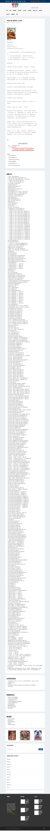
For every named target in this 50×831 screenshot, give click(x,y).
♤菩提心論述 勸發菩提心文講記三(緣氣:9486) (15, 375)
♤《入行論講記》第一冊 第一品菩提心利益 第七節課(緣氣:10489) (18, 219)
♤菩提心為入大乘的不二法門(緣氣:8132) (14, 621)
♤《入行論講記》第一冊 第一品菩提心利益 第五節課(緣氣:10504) (18, 216)
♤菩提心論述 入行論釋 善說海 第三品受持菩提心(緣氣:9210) (18, 469)
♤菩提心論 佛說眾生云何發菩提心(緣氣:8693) (15, 571)
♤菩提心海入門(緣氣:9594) (12, 204)
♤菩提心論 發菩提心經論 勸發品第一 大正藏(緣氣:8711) (16, 491)
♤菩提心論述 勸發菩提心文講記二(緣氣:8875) (15, 376)
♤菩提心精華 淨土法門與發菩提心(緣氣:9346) (15, 350)
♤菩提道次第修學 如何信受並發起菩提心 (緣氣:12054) (16, 258)
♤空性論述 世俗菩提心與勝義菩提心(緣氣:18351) (15, 479)
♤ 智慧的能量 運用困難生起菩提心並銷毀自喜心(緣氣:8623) (17, 282)
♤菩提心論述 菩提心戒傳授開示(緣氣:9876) (15, 439)
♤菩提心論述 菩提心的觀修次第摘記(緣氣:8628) (15, 394)
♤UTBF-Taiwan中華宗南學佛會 (12, 698)
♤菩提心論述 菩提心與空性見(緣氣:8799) (14, 387)
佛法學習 (29, 10)
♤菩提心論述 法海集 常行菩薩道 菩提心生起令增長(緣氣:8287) (18, 419)
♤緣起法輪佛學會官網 (11, 705)
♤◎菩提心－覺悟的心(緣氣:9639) (13, 176)
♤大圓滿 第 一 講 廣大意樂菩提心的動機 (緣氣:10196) (16, 516)
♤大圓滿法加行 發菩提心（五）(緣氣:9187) (14, 591)
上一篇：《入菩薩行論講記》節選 (13, 145)
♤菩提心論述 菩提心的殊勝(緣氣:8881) (14, 427)
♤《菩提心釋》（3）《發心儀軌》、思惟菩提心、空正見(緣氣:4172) (19, 654)
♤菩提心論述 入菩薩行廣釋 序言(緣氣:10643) (15, 455)
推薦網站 (13, 14)
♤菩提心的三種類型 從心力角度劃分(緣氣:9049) (15, 543)
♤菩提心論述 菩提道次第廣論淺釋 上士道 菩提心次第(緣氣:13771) (18, 461)
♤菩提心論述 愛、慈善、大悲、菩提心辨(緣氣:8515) (16, 432)
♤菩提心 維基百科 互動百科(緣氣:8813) (14, 518)
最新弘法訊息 (8, 1)
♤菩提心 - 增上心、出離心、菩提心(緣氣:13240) (15, 329)
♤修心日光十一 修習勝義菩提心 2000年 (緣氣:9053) (16, 319)
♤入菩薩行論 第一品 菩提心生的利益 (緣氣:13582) (16, 194)
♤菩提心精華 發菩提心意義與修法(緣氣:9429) (15, 361)
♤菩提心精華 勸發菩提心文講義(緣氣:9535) (14, 344)
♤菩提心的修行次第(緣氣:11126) (13, 633)
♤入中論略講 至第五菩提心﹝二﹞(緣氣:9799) (15, 265)
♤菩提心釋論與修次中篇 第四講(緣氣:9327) (14, 312)
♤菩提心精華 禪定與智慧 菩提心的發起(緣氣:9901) (16, 365)
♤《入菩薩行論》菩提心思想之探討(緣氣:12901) (15, 180)
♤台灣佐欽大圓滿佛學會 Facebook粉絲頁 (14, 701)
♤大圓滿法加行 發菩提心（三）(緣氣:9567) (14, 594)
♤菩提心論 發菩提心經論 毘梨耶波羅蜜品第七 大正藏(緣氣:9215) (18, 500)
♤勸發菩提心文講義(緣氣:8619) (12, 240)
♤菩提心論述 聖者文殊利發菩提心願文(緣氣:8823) (15, 433)
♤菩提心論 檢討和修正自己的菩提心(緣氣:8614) (15, 575)
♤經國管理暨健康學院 (11, 721)
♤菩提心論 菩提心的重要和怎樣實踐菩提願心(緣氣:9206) (17, 572)
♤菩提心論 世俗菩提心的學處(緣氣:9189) (14, 561)
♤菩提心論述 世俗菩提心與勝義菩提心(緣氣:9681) (15, 480)
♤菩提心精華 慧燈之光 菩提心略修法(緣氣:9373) (15, 354)
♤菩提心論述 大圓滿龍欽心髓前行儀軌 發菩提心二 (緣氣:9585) (18, 397)
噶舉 (13, 1)
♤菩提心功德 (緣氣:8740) (11, 382)
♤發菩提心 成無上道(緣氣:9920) (12, 325)
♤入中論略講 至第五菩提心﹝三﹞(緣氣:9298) (15, 266)
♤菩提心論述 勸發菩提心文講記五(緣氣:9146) (15, 372)
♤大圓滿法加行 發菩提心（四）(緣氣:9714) (14, 593)
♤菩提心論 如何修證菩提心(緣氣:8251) (14, 615)
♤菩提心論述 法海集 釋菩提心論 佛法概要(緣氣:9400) (16, 425)
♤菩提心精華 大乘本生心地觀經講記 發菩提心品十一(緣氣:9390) (18, 355)
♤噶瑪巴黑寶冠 (10, 686)
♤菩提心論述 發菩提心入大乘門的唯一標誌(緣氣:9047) (17, 434)
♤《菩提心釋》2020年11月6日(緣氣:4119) (14, 648)
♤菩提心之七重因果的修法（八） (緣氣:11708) (15, 300)
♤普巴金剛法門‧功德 (10, 682)
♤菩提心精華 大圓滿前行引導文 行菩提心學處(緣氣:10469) (17, 340)
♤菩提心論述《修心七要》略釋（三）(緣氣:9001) (15, 482)
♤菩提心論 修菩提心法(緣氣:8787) (13, 486)
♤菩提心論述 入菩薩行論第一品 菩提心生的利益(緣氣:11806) (18, 465)
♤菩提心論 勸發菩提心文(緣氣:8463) (13, 525)
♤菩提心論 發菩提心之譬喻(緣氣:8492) (14, 566)
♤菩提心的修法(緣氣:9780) (12, 254)
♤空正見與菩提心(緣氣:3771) (12, 650)
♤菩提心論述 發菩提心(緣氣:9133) (13, 380)
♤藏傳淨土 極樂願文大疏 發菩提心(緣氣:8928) (15, 259)
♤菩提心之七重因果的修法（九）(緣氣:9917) (15, 301)
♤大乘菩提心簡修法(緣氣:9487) (12, 202)
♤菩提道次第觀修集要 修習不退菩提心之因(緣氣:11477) (16, 261)
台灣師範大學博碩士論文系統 (14, 159)
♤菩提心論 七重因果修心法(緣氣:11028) (14, 614)
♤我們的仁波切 (10, 720)
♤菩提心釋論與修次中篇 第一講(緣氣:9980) (14, 308)
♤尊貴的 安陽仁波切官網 (11, 706)
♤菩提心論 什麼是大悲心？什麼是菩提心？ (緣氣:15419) (17, 512)
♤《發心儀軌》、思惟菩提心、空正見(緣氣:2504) (15, 664)
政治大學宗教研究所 (12, 155)
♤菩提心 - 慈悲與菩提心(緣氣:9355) (13, 332)
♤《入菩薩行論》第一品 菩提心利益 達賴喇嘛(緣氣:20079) (17, 243)
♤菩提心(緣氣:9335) (10, 519)
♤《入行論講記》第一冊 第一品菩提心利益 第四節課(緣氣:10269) (18, 215)
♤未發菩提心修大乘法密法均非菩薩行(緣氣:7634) (15, 532)
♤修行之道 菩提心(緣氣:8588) (12, 272)
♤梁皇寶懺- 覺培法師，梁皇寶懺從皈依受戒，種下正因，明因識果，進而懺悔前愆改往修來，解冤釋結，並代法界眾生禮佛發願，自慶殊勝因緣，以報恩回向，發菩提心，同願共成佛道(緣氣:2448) (24, 669)
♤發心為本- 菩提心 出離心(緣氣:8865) (13, 630)
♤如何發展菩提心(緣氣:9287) (12, 184)
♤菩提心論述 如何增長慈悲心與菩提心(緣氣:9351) (15, 437)
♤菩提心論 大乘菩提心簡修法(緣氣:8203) (14, 569)
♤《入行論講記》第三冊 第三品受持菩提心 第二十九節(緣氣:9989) (18, 230)
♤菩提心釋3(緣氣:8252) (11, 586)
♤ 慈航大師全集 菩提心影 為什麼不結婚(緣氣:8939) (16, 444)
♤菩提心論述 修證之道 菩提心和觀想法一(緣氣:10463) (17, 451)
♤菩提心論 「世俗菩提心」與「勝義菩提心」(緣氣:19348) (17, 489)
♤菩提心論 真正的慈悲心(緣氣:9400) (13, 508)
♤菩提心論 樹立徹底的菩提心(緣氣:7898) (14, 579)
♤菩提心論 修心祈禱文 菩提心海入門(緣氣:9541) (15, 548)
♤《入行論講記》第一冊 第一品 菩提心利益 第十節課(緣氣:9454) (18, 223)
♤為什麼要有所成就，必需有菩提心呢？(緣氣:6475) (16, 644)
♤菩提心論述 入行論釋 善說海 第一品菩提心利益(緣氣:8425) (18, 468)
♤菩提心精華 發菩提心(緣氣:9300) (13, 351)
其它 (8, 787)
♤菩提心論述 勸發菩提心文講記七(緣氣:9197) (15, 369)
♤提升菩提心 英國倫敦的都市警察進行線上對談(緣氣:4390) (17, 661)
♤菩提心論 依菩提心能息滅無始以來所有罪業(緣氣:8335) (17, 536)
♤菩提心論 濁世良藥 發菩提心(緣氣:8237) (14, 557)
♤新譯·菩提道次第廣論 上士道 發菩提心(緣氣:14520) (16, 276)
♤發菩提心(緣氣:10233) (11, 326)
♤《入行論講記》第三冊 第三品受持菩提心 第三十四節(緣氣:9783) (18, 237)
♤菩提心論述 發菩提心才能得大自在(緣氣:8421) (15, 405)
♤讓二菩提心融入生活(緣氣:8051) (13, 284)
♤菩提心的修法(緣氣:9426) (12, 622)
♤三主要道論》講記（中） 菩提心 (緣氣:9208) (15, 625)
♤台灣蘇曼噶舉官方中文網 (11, 699)
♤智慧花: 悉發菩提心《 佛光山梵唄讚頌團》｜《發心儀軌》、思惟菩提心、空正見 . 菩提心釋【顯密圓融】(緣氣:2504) (24, 666)
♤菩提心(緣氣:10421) (11, 205)
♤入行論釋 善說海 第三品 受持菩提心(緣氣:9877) (15, 209)
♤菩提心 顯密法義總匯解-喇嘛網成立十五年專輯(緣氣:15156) (17, 632)
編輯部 (9, 784)
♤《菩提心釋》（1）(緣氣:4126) (13, 651)
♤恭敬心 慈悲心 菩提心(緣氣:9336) (13, 207)
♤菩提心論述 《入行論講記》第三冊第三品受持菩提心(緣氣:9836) (18, 462)
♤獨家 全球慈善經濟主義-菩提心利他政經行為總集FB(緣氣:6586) (18, 641)
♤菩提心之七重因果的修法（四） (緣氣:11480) (15, 294)
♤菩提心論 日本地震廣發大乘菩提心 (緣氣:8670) (15, 514)
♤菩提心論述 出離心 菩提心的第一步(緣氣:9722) (15, 411)
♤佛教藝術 (9, 723)
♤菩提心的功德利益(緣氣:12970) (13, 616)
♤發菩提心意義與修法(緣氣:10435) (13, 198)
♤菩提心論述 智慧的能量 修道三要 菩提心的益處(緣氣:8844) (17, 441)
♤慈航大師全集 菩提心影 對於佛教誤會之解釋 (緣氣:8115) (17, 447)
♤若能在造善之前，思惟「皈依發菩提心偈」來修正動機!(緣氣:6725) (19, 643)
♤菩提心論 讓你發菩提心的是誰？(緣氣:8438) (15, 573)
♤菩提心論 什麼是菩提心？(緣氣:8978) (14, 568)
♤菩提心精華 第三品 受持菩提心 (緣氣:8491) (15, 336)
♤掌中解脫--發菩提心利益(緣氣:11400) (14, 186)
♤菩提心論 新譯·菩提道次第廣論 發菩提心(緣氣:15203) (16, 529)
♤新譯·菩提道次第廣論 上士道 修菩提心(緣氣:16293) (16, 275)
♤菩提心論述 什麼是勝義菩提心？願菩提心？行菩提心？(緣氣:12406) (19, 409)
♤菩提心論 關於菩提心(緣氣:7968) (13, 558)
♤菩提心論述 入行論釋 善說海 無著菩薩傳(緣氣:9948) (17, 466)
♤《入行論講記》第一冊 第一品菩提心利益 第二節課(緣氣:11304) (18, 212)
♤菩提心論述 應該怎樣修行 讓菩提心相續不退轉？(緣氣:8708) (18, 386)
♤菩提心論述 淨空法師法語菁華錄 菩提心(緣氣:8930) (16, 454)
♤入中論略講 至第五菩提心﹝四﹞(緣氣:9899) (15, 268)
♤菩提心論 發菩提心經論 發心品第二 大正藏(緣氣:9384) (16, 493)
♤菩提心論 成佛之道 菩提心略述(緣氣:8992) (14, 523)
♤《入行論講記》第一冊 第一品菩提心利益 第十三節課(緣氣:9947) (18, 227)
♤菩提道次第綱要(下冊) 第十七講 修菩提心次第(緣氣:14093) (17, 191)
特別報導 (19, 10)
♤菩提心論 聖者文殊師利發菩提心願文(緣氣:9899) (15, 551)
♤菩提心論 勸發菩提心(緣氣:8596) (13, 555)
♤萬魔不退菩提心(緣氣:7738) (12, 547)
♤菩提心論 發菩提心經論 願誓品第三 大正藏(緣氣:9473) (16, 494)
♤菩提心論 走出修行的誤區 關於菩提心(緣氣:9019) (16, 618)
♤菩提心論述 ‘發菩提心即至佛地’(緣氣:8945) (14, 404)
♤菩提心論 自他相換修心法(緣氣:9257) (14, 612)
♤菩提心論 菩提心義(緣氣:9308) (12, 522)
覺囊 (20, 1)
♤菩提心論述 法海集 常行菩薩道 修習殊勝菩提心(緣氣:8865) (17, 423)
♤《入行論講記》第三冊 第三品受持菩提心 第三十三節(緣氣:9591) (18, 236)
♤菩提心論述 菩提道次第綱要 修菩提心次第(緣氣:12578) (17, 475)
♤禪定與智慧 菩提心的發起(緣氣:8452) (14, 283)
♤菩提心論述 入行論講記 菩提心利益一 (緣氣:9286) (17, 457)
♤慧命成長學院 (10, 708)
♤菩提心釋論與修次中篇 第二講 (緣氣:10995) (15, 309)
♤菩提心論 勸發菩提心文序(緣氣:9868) (14, 526)
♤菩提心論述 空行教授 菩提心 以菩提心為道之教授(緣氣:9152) (18, 429)
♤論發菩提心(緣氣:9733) (11, 187)
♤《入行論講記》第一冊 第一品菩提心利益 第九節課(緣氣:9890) (18, 222)
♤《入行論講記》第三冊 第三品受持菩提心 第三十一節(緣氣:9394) (18, 233)
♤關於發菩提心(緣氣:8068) (12, 252)
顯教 (24, 1)
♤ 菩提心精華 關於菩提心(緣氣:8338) (13, 362)
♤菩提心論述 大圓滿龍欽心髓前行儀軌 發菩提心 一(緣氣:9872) (18, 398)
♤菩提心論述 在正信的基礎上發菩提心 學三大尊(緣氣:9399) (17, 407)
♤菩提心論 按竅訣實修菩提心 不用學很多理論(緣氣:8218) (17, 590)
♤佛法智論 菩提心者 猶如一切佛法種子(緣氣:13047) (16, 483)
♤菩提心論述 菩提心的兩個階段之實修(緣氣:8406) (15, 426)
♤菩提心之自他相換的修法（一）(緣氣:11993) (15, 637)
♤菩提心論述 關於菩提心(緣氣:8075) (13, 400)
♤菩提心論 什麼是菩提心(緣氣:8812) (13, 511)
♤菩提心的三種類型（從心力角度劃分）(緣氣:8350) (16, 605)
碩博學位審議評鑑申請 (23, 143)
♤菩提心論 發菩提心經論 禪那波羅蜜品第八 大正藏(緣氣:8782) (18, 501)
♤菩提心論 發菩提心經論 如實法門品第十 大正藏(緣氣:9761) (17, 504)
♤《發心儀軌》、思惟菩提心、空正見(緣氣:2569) (15, 662)
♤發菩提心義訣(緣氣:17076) (12, 190)
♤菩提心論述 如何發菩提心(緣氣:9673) (14, 408)
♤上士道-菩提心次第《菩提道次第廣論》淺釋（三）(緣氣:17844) (18, 179)
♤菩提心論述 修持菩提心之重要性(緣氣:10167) (15, 401)
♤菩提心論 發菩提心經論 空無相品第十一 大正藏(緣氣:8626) (17, 507)
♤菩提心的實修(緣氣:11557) (12, 197)
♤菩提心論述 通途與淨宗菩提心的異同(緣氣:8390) (15, 384)
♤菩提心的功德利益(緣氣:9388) (12, 304)
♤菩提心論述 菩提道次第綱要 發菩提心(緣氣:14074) (16, 476)
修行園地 (40, 10)
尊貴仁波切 (35, 10)
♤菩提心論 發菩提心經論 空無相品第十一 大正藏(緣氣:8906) (17, 505)
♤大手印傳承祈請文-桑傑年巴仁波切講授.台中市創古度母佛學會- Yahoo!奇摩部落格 (21, 685)
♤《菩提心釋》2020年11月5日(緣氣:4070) (14, 647)
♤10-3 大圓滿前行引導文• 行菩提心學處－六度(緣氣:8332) (17, 626)
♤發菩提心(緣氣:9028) (11, 636)
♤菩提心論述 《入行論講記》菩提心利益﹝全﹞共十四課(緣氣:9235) (19, 458)
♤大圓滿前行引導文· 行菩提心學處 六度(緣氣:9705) (16, 248)
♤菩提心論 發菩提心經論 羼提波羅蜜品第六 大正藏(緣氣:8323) (18, 498)
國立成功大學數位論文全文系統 (14, 165)
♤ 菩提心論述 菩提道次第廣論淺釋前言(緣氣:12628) (16, 459)
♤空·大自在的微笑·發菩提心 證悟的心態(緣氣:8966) (16, 255)
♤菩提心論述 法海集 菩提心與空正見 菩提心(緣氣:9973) (16, 416)
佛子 (8, 782)
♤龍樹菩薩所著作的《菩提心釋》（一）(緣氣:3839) (16, 657)
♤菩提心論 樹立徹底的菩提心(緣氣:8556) (14, 533)
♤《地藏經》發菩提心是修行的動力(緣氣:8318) (15, 540)
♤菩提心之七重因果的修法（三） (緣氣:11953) (15, 293)
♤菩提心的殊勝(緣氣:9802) (12, 262)
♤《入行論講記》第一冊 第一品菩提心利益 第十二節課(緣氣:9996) (18, 226)
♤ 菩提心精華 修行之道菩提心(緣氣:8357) (14, 364)
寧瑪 (11, 1)
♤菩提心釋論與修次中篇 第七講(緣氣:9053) (14, 316)
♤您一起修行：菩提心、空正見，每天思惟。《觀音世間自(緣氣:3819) (19, 655)
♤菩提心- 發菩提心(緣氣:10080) (12, 333)
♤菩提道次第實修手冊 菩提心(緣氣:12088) (14, 273)
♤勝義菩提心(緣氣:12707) (11, 269)
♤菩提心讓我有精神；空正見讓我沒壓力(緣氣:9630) (16, 604)
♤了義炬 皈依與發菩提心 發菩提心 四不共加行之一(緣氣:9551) (18, 307)
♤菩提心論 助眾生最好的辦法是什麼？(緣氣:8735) (15, 580)
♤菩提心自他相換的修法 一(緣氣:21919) (14, 366)
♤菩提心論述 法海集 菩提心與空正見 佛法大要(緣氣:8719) (17, 418)
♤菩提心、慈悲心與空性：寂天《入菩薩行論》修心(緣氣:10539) (18, 601)
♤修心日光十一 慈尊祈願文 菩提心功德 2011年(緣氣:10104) (17, 323)
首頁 (7, 10)
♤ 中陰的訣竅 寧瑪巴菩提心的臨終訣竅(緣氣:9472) (16, 539)
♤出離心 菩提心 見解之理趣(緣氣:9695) (14, 200)
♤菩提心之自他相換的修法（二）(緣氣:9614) (15, 639)
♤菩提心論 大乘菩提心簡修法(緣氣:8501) (14, 589)
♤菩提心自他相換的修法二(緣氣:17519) (14, 368)
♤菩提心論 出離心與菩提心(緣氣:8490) (14, 562)
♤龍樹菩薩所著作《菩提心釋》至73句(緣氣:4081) (15, 658)
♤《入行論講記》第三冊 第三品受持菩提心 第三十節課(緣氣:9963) (18, 232)
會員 (10, 10)
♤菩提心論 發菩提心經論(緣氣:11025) (13, 490)
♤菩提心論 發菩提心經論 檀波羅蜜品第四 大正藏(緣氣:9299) (17, 496)
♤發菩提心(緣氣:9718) (11, 201)
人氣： (19, 22)
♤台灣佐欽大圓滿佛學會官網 (12, 702)
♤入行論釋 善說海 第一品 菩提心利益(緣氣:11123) (16, 208)
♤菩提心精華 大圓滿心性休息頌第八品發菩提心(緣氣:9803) (17, 359)
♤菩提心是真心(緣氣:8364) (12, 330)
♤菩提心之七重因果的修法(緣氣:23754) (14, 290)
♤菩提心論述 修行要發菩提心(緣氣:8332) (14, 412)
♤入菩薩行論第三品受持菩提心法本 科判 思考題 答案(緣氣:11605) (18, 280)
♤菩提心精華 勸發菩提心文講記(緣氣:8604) (14, 343)
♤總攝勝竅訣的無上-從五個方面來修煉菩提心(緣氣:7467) (17, 640)
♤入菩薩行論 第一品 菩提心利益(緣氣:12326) (15, 279)
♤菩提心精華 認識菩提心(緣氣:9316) (13, 334)
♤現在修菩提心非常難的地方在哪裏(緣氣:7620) (15, 544)
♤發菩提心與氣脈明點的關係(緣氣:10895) (14, 608)
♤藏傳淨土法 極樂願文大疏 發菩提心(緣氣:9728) (15, 277)
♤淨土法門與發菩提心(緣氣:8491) (13, 241)
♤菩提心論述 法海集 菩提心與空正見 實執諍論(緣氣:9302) (17, 415)
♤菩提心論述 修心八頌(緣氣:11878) (13, 484)
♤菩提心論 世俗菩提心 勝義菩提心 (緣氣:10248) (15, 487)
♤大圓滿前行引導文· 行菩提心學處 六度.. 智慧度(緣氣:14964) (17, 250)
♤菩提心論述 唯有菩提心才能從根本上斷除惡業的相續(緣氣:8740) (18, 473)
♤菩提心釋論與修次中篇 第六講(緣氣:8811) (14, 315)
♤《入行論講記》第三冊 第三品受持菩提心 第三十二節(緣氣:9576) (18, 234)
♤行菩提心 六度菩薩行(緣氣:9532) (13, 287)
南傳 (8, 777)
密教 (8, 779)
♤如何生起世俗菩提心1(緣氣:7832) (13, 623)
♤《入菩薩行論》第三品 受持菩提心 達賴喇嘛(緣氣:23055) (17, 244)
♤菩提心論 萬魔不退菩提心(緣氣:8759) (14, 576)
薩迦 (18, 1)
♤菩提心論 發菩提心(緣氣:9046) (12, 582)
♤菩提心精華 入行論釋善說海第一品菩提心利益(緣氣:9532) (17, 337)
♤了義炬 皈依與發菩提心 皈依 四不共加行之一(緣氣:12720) (17, 305)
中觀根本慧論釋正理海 (27, 810)
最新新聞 (14, 10)
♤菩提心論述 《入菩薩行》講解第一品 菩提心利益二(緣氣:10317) (18, 391)
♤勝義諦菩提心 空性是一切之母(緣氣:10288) (15, 247)
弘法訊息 (24, 10)
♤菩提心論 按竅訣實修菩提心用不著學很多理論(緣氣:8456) (17, 607)
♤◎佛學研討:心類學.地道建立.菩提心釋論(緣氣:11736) (16, 177)
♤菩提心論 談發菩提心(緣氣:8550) (13, 550)
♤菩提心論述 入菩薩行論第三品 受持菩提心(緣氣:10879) (17, 464)
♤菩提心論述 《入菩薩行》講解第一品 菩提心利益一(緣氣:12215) (18, 393)
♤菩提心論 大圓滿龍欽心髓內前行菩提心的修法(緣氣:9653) (17, 559)
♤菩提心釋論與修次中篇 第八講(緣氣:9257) (14, 318)
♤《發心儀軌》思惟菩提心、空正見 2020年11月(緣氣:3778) (17, 646)
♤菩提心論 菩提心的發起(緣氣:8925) (13, 554)
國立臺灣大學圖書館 (12, 161)
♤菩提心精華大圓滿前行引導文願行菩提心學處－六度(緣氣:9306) (18, 341)
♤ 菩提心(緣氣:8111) (10, 251)
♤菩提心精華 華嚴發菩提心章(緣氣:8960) (14, 358)
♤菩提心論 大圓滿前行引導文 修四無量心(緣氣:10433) (16, 537)
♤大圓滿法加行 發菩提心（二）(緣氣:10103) (15, 596)
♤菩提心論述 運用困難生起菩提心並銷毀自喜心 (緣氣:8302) (17, 440)
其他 (17, 14)
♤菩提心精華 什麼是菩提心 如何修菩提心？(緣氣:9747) (16, 348)
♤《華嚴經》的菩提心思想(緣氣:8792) (13, 600)
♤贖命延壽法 (9, 683)
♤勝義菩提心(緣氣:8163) (11, 286)
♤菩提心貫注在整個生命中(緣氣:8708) (13, 587)
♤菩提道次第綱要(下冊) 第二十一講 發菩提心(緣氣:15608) (17, 193)
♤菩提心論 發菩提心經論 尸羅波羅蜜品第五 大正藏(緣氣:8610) (18, 497)
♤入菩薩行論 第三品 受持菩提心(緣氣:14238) (15, 195)
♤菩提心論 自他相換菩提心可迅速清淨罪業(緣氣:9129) (16, 598)
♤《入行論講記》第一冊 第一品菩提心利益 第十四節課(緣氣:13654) (18, 229)
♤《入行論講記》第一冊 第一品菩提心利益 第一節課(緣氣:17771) (18, 211)
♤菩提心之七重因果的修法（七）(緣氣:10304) (15, 298)
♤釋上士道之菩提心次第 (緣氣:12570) (13, 183)
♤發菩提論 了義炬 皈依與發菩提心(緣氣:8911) (15, 530)
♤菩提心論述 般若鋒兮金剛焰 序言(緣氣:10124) (15, 450)
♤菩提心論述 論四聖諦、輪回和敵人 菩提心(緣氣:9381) (16, 443)
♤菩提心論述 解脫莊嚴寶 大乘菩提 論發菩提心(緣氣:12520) (17, 472)
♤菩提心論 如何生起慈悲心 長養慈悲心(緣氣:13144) (16, 515)
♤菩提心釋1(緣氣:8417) (11, 583)
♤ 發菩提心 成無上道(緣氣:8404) (13, 327)
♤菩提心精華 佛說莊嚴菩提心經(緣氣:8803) (15, 357)
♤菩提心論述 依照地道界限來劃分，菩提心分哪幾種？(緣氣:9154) (18, 414)
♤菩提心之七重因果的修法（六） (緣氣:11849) (15, 297)
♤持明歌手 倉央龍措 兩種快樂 (12, 697)
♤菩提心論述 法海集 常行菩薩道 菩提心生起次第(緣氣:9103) (17, 422)
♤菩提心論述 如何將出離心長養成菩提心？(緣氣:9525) (16, 383)
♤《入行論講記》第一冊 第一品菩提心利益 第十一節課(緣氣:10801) (18, 225)
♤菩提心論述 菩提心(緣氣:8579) (13, 436)
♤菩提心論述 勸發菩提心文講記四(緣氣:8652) (15, 373)
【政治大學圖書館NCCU (12, 157)
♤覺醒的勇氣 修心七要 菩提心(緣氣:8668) (14, 619)
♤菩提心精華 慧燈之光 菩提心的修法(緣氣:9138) (15, 352)
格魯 (15, 1)
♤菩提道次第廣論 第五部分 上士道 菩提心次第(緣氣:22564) (17, 629)
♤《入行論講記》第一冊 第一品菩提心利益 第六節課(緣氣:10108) (18, 218)
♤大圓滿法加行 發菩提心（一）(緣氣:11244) (15, 597)
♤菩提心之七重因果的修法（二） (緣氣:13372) (15, 291)
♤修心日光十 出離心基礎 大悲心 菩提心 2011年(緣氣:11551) (17, 322)
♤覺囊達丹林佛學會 (10, 704)
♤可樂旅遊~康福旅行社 (11, 724)
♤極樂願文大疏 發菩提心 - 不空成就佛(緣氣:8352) (15, 541)
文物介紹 (8, 14)
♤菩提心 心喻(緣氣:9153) (11, 565)
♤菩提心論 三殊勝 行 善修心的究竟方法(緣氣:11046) (16, 564)
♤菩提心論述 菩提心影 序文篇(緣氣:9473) (14, 448)
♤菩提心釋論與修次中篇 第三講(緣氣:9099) (14, 311)
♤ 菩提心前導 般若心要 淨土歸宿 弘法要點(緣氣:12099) (17, 379)
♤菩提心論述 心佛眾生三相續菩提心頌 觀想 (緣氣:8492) (16, 430)
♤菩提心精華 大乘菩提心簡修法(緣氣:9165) (14, 347)
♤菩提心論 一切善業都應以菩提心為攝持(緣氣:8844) (16, 611)
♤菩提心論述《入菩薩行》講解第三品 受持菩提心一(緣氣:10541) (18, 390)
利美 (22, 1)
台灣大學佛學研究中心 (12, 163)
